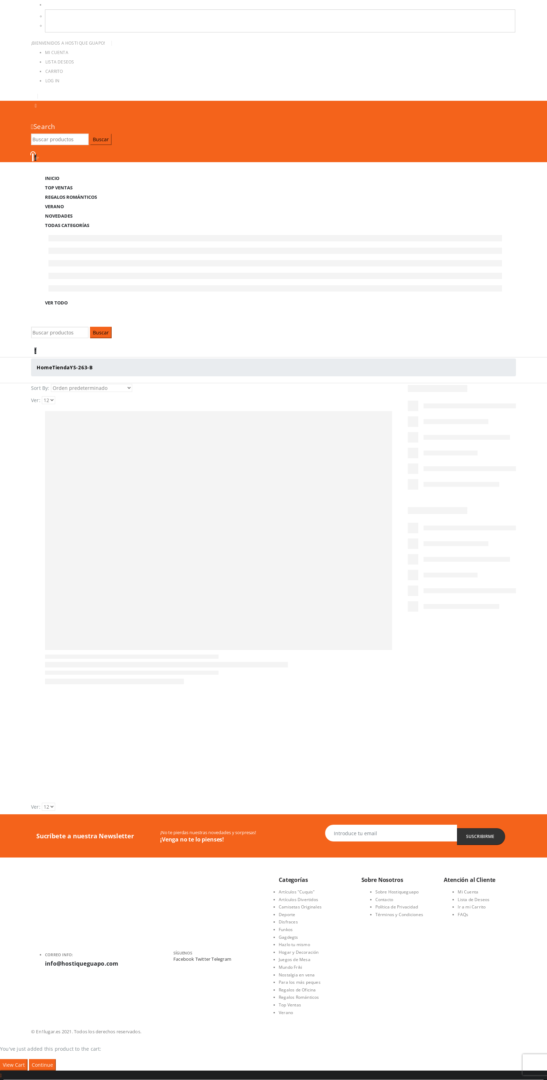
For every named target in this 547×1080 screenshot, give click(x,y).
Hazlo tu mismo (294, 944)
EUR (55, 26)
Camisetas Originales (300, 907)
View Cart (14, 1065)
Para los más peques (300, 982)
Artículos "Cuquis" (297, 892)
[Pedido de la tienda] (91, 388)
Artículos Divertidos (298, 899)
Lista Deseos (59, 62)
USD (49, 5)
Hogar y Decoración (299, 952)
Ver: (35, 400)
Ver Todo (56, 303)
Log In (52, 81)
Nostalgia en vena (297, 975)
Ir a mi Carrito (472, 907)
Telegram (221, 959)
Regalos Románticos (71, 197)
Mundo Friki (290, 967)
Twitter (202, 959)
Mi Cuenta (56, 52)
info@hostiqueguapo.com (81, 963)
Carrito (54, 71)
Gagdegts (288, 937)
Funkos (286, 929)
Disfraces (288, 922)
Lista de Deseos (473, 899)
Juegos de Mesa (294, 959)
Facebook (183, 959)
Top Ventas (290, 1005)
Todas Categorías (67, 225)
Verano (286, 1012)
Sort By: (40, 388)
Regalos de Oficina (297, 990)
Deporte (287, 914)
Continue (42, 1065)
